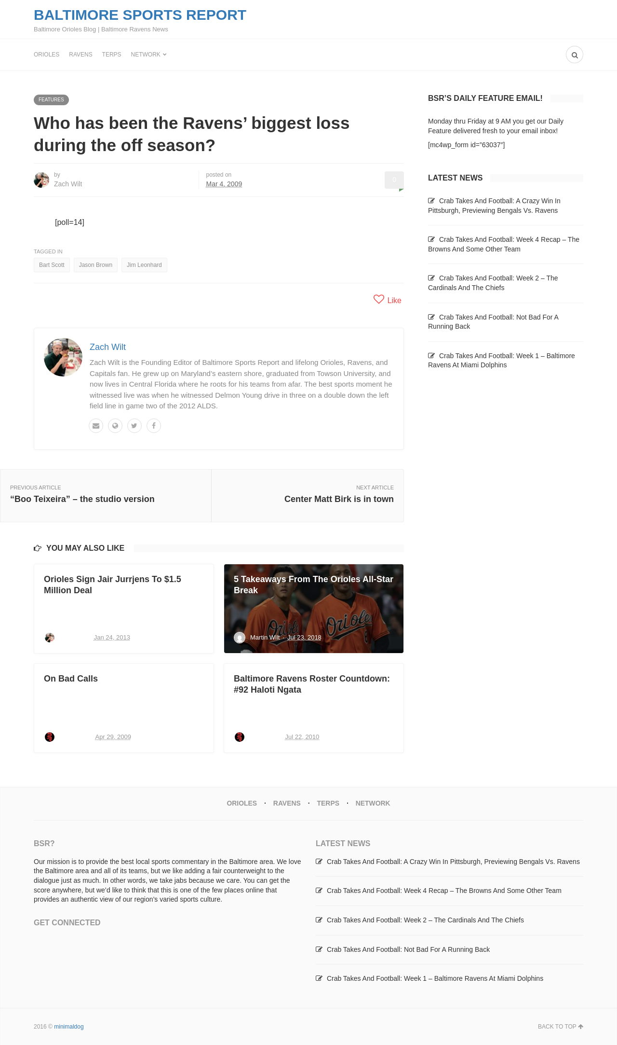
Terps (111, 54)
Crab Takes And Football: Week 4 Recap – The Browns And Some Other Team (444, 890)
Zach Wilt (68, 184)
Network (146, 54)
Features (51, 99)
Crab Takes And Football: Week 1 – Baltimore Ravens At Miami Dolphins (435, 978)
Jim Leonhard (144, 265)
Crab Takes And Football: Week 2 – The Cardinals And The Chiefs (425, 919)
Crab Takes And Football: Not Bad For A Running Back (408, 949)
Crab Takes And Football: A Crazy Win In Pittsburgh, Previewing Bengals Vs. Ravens (453, 861)
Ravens (80, 54)
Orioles (46, 54)
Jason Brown (95, 265)
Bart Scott (52, 265)
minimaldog (68, 1026)
